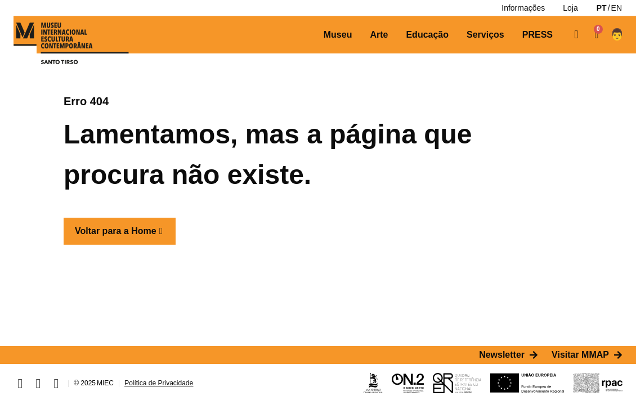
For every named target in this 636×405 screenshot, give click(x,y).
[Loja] (570, 8)
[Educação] (427, 34)
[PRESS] (537, 34)
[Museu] (338, 34)
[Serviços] (485, 34)
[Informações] (523, 8)
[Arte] (379, 34)
